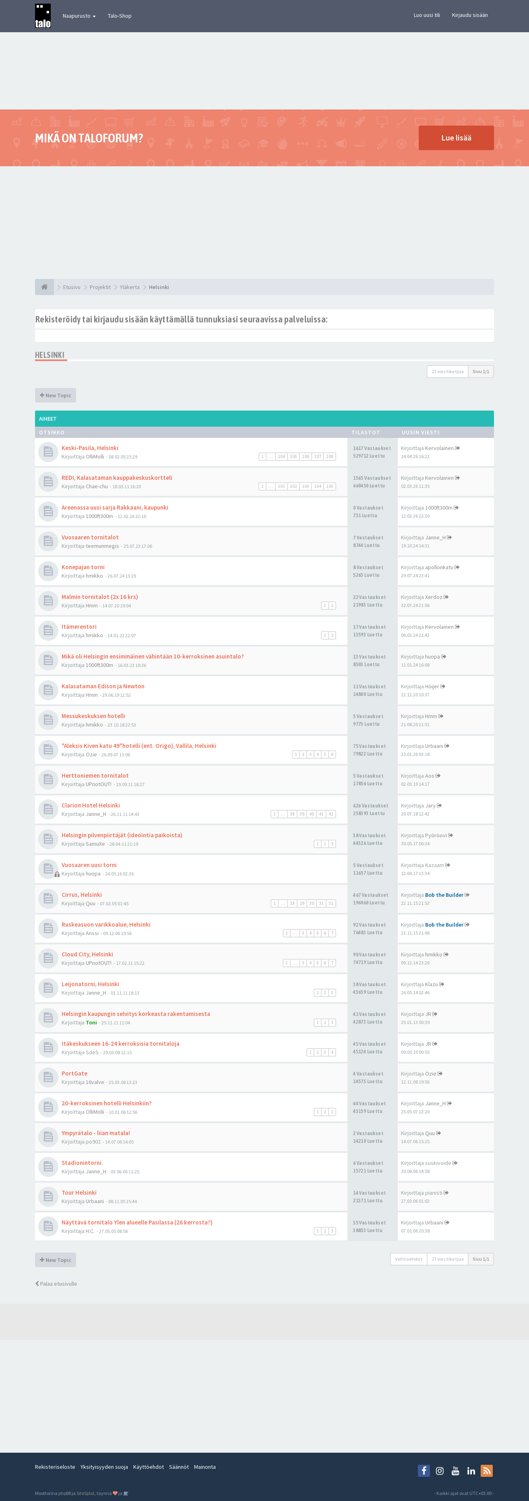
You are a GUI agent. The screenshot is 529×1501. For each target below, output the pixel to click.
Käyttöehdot (148, 1466)
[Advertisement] (264, 222)
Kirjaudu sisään (470, 15)
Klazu (431, 984)
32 (331, 903)
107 (317, 456)
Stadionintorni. (82, 1163)
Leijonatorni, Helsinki (90, 984)
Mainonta (205, 1466)
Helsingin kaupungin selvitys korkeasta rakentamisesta (136, 1014)
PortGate (74, 1073)
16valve (95, 1082)
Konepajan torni (83, 567)
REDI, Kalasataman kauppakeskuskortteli (117, 477)
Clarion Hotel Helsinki (91, 805)
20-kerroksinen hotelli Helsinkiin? (107, 1103)
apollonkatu (439, 567)
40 (311, 814)
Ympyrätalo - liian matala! (96, 1133)
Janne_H (435, 537)
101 (281, 486)
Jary (430, 805)
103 (305, 486)
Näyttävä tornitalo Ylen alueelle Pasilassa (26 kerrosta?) (137, 1222)
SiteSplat (85, 1493)
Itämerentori (79, 626)
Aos (429, 775)
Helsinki (49, 354)
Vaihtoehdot (409, 1259)
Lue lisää (456, 137)
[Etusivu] (44, 287)
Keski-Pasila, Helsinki (90, 448)
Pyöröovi (436, 835)
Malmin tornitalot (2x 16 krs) (100, 597)
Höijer (432, 686)
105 (293, 456)
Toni (91, 1022)
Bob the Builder (444, 894)
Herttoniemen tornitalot (95, 775)
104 (281, 456)
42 (331, 814)
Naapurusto (79, 15)
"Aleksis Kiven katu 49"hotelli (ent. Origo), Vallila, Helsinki (139, 745)
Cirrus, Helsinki (82, 894)
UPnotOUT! (99, 784)
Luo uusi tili (427, 15)
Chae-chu (97, 486)
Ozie (91, 754)
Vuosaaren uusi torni (89, 865)
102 (293, 486)
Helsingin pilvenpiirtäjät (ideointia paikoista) (122, 835)
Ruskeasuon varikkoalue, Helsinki (106, 924)
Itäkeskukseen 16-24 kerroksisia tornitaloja (121, 1043)
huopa (432, 656)
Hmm (92, 605)
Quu (90, 903)
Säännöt (179, 1466)
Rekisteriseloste (55, 1466)
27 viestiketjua (448, 371)
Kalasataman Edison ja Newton (103, 686)
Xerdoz (433, 597)
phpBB (64, 1493)
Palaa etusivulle (56, 1283)
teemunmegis (102, 545)
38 (292, 814)
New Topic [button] (55, 395)
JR (428, 1014)
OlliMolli (95, 456)
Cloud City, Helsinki (87, 954)
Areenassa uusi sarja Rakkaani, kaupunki (115, 507)
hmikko (94, 575)
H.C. (90, 1231)
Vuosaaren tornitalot (90, 537)
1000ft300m (99, 516)
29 (302, 903)
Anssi (92, 933)
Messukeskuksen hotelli (93, 716)
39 (302, 814)
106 (305, 456)
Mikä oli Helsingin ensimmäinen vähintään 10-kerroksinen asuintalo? (153, 656)
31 (321, 903)
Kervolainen (439, 448)
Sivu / (481, 371)
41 (321, 814)
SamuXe (95, 843)
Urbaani (434, 745)
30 (311, 903)
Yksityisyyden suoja (104, 1466)
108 (329, 456)
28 (292, 903)
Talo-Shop (120, 15)
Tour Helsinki (79, 1192)
